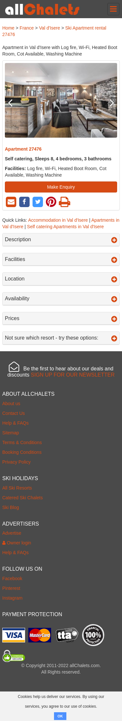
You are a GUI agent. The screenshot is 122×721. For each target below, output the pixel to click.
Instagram (12, 598)
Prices (61, 318)
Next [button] (108, 102)
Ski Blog (10, 507)
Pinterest (11, 588)
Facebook (12, 578)
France (27, 28)
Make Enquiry (61, 187)
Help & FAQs (15, 423)
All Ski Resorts (17, 488)
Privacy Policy (16, 462)
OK (60, 716)
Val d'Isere (49, 28)
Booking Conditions (22, 452)
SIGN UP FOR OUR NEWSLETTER (73, 375)
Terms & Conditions (22, 442)
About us (11, 403)
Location (61, 279)
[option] (61, 100)
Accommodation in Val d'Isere (58, 220)
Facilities (61, 259)
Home (8, 28)
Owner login (16, 542)
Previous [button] (13, 102)
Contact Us (13, 413)
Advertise (11, 533)
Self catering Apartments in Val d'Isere (65, 226)
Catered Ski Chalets (22, 497)
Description (61, 239)
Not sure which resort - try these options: (61, 338)
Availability (61, 299)
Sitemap (10, 432)
